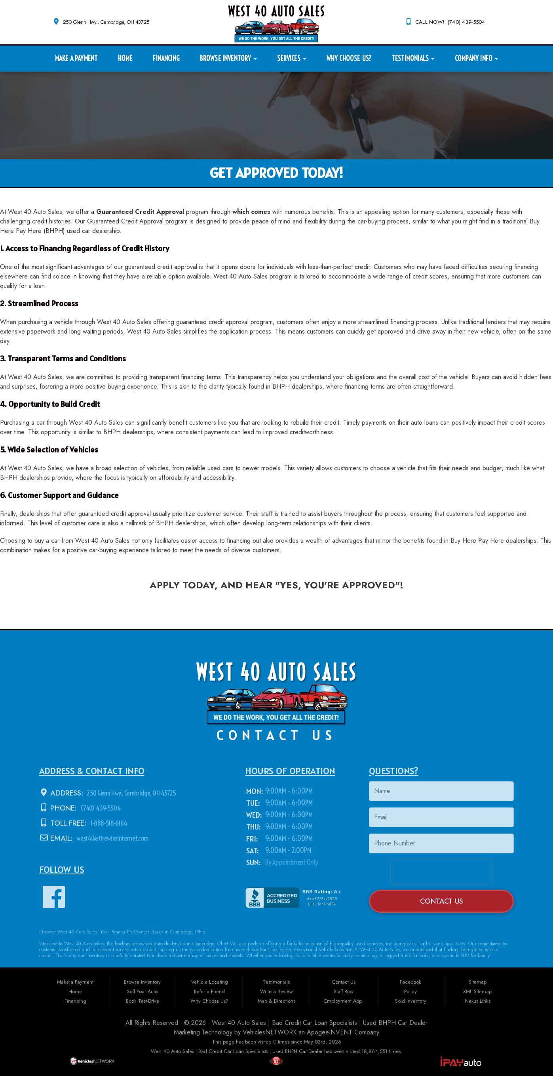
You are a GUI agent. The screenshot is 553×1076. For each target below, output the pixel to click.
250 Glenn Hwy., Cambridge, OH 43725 (106, 22)
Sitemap (477, 982)
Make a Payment (76, 58)
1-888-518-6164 (109, 823)
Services (291, 58)
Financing (166, 58)
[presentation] (441, 871)
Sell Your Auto (142, 991)
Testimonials (413, 58)
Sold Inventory (410, 1001)
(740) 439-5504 (100, 808)
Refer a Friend (209, 991)
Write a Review (276, 991)
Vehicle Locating (209, 982)
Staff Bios (343, 991)
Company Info (476, 58)
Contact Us (442, 901)
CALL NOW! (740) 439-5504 (450, 22)
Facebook (410, 982)
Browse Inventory (228, 58)
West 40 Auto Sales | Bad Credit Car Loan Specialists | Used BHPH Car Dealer (320, 1022)
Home (125, 58)
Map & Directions (276, 1001)
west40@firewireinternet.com (114, 838)
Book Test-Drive (142, 1001)
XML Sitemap (477, 991)
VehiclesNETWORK (269, 1032)
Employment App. (343, 1001)
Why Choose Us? (349, 58)
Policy (410, 991)
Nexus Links (477, 1001)
